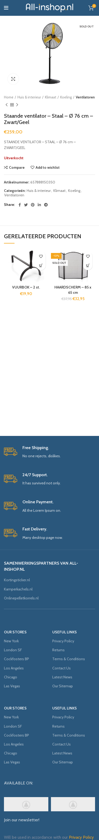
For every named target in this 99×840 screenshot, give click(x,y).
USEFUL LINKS (64, 632)
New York (11, 641)
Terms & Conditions (68, 659)
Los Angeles (14, 668)
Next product (17, 105)
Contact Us (61, 668)
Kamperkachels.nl (18, 589)
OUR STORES (15, 632)
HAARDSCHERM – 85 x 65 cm (72, 290)
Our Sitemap (62, 686)
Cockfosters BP (16, 659)
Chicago (10, 677)
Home (8, 97)
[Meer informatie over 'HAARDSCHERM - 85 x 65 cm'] (87, 265)
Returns (58, 650)
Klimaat (50, 97)
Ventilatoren (85, 97)
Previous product (6, 105)
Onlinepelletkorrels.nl (21, 598)
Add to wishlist (48, 167)
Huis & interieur (29, 97)
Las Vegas (12, 686)
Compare (17, 167)
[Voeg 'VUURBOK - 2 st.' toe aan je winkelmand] (41, 265)
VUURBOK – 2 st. (26, 287)
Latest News (62, 677)
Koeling (66, 97)
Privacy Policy (63, 641)
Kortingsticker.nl (17, 580)
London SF (13, 650)
